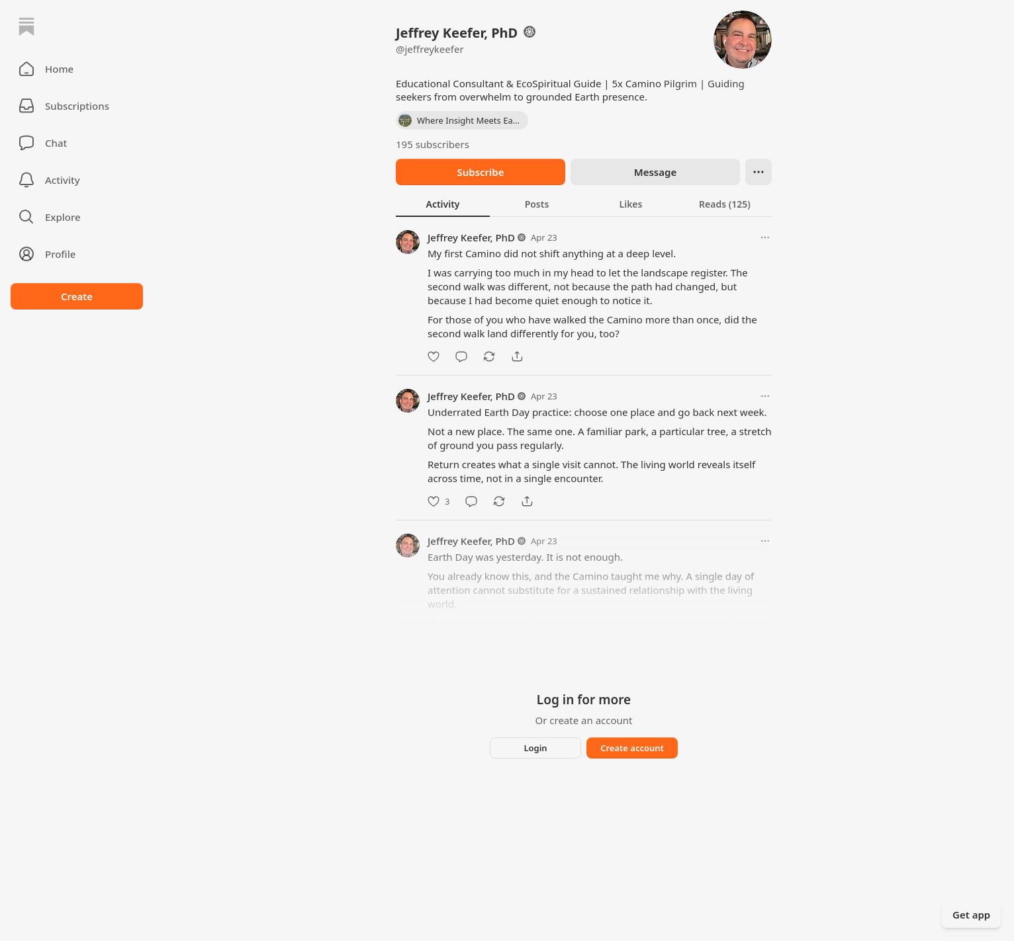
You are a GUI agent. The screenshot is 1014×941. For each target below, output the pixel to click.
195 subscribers (432, 144)
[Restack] (489, 356)
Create (77, 296)
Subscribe (480, 172)
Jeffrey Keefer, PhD (471, 237)
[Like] (433, 356)
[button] (77, 69)
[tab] (443, 203)
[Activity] (77, 180)
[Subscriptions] (77, 106)
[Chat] (77, 143)
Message (655, 172)
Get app (971, 914)
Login (535, 748)
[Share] (517, 356)
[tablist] (584, 203)
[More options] (765, 237)
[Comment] (461, 356)
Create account (632, 748)
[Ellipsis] (758, 172)
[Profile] (77, 254)
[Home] (26, 26)
